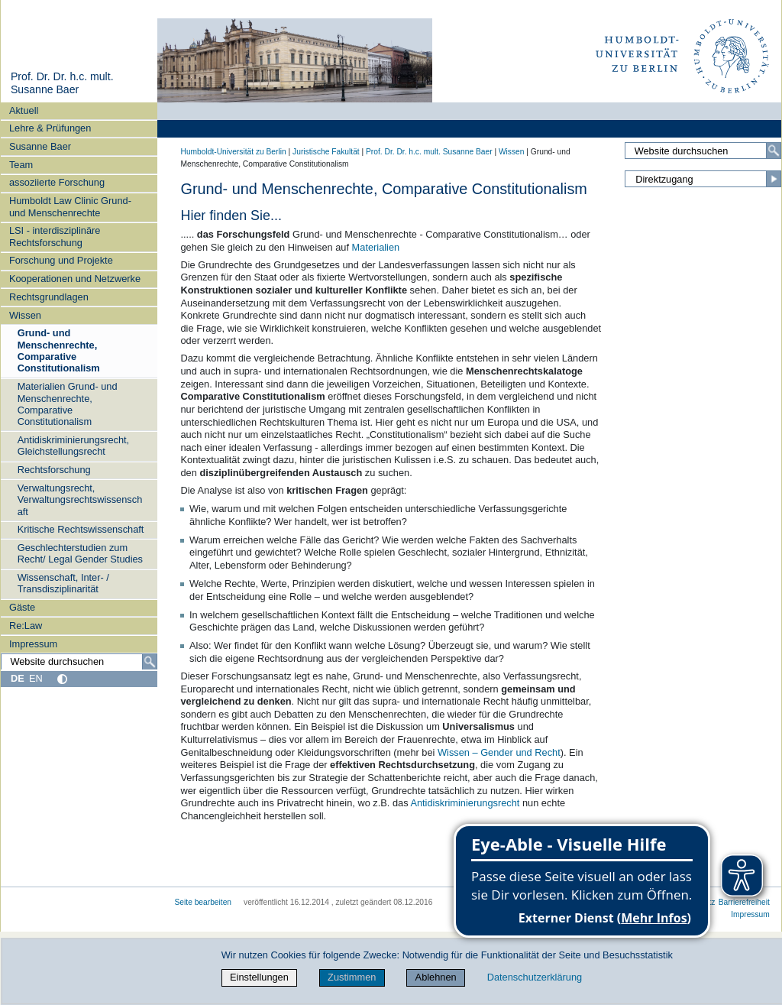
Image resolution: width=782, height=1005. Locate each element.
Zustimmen (352, 977)
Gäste (22, 607)
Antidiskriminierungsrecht (464, 803)
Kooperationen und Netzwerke (75, 278)
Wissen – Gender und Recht (499, 752)
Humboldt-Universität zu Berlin (233, 152)
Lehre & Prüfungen (50, 128)
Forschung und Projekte (61, 260)
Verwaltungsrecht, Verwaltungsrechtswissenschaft (80, 499)
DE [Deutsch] (17, 678)
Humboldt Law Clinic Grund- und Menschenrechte (70, 206)
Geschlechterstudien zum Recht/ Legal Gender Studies (80, 553)
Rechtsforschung (54, 469)
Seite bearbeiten (203, 902)
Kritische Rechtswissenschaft (81, 529)
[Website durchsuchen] (79, 661)
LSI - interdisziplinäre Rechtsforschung (55, 236)
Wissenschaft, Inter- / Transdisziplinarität (63, 583)
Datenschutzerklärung (534, 977)
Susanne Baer (40, 146)
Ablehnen (436, 977)
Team (21, 164)
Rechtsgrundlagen (49, 297)
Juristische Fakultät (326, 152)
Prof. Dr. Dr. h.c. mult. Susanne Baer (62, 83)
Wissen (25, 315)
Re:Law (25, 625)
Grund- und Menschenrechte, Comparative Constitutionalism (59, 350)
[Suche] (149, 661)
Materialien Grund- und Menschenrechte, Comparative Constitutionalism (68, 404)
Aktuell (23, 110)
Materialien (376, 247)
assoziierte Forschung (57, 182)
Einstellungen (259, 977)
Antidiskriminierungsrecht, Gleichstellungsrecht (74, 445)
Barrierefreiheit (744, 902)
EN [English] (36, 678)
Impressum (33, 644)
